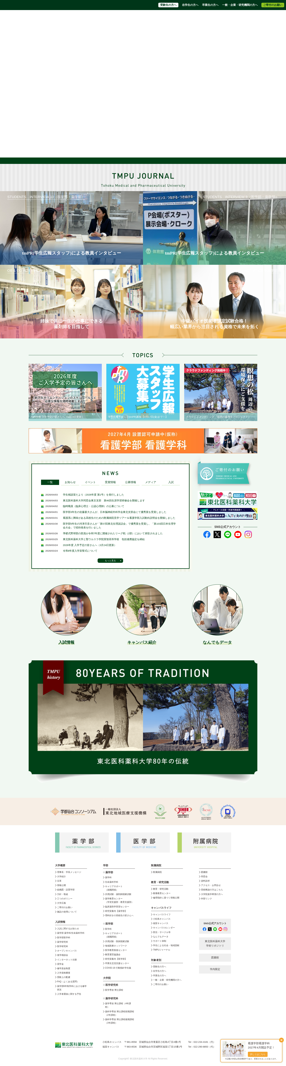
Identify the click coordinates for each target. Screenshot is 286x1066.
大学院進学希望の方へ (230, 16)
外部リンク (206, 898)
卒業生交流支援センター (117, 963)
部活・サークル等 (162, 932)
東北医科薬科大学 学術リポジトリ (215, 943)
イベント (90, 482)
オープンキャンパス (67, 950)
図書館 (204, 872)
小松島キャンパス (162, 919)
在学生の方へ (190, 4)
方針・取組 (62, 894)
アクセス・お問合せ (173, 16)
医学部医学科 (63, 937)
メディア (150, 482)
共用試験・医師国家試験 (117, 941)
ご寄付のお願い (272, 4)
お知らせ (70, 482)
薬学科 (108, 877)
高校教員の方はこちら (201, 16)
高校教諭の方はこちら (212, 889)
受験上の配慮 (63, 977)
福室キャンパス (160, 923)
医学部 (109, 923)
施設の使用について (67, 912)
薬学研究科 (62, 942)
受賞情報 (110, 482)
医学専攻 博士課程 (114, 990)
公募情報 (130, 482)
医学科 (108, 929)
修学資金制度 (63, 968)
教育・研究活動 (160, 889)
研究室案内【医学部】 (116, 959)
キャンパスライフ (162, 914)
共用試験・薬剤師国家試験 (118, 894)
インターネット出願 (67, 959)
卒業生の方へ (210, 4)
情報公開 (61, 885)
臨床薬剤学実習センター (117, 906)
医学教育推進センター (116, 950)
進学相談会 (62, 955)
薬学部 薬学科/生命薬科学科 (71, 933)
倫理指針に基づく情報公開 (166, 897)
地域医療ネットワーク (116, 945)
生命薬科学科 (111, 882)
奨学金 (60, 964)
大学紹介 (61, 876)
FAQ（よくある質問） (68, 981)
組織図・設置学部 (66, 889)
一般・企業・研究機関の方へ (240, 4)
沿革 (59, 881)
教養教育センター (162, 893)
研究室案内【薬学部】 (116, 911)
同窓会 (204, 876)
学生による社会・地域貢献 (166, 945)
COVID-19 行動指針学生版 (118, 968)
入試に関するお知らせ (68, 928)
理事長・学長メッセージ (69, 872)
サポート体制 (159, 941)
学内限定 (215, 969)
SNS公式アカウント (215, 923)
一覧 (50, 482)
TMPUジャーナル (161, 950)
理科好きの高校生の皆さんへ (119, 915)
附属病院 (172, 23)
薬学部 (109, 872)
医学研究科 (62, 946)
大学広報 (61, 903)
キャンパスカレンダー (164, 927)
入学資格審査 (63, 973)
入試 (171, 482)
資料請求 (153, 16)
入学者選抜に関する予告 (69, 994)
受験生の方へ (168, 4)
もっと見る (110, 560)
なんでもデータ (160, 936)
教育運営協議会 (112, 954)
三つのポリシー (64, 898)
